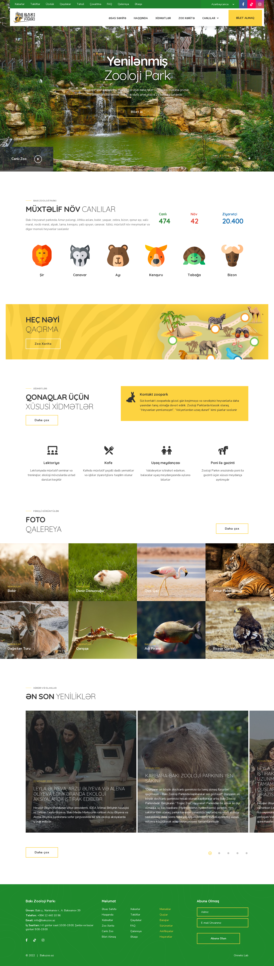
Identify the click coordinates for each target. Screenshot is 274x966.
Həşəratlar (166, 937)
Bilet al (137, 112)
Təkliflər (35, 4)
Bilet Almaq (247, 16)
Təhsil (80, 4)
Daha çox (42, 420)
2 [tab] (249, 158)
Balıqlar (164, 920)
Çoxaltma (95, 4)
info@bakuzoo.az (44, 920)
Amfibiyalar (166, 931)
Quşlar (164, 914)
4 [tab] (237, 853)
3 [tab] (228, 853)
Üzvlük (50, 4)
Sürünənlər (166, 926)
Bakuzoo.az (47, 955)
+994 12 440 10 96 (49, 915)
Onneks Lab (241, 955)
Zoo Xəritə (43, 344)
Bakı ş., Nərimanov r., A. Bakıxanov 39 (57, 910)
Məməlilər (165, 909)
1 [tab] (240, 158)
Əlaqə (138, 4)
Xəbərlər (20, 4)
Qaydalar (65, 4)
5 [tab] (247, 853)
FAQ (109, 4)
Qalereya (123, 4)
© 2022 (30, 955)
